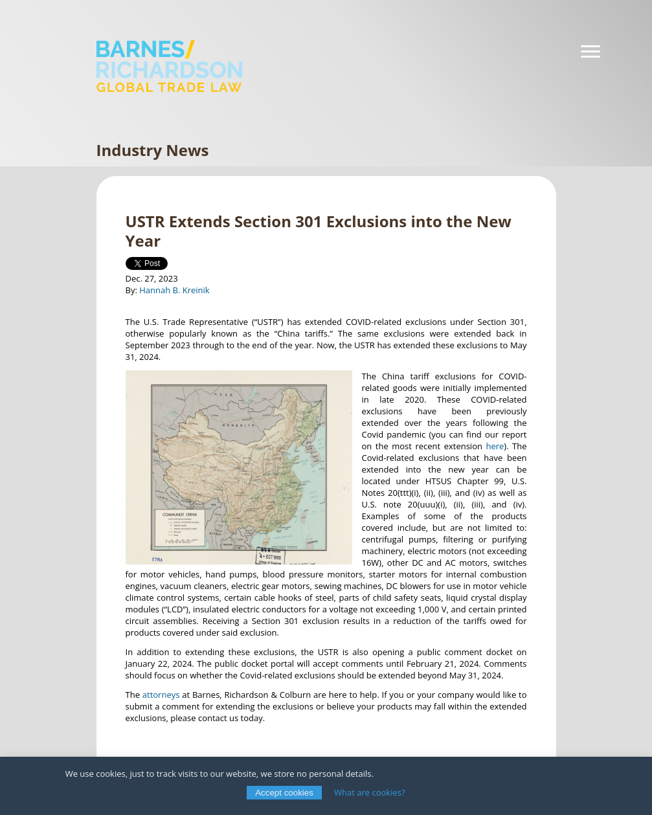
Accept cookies (284, 793)
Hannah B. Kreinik (174, 290)
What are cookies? (369, 792)
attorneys (161, 694)
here (495, 446)
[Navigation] (590, 52)
